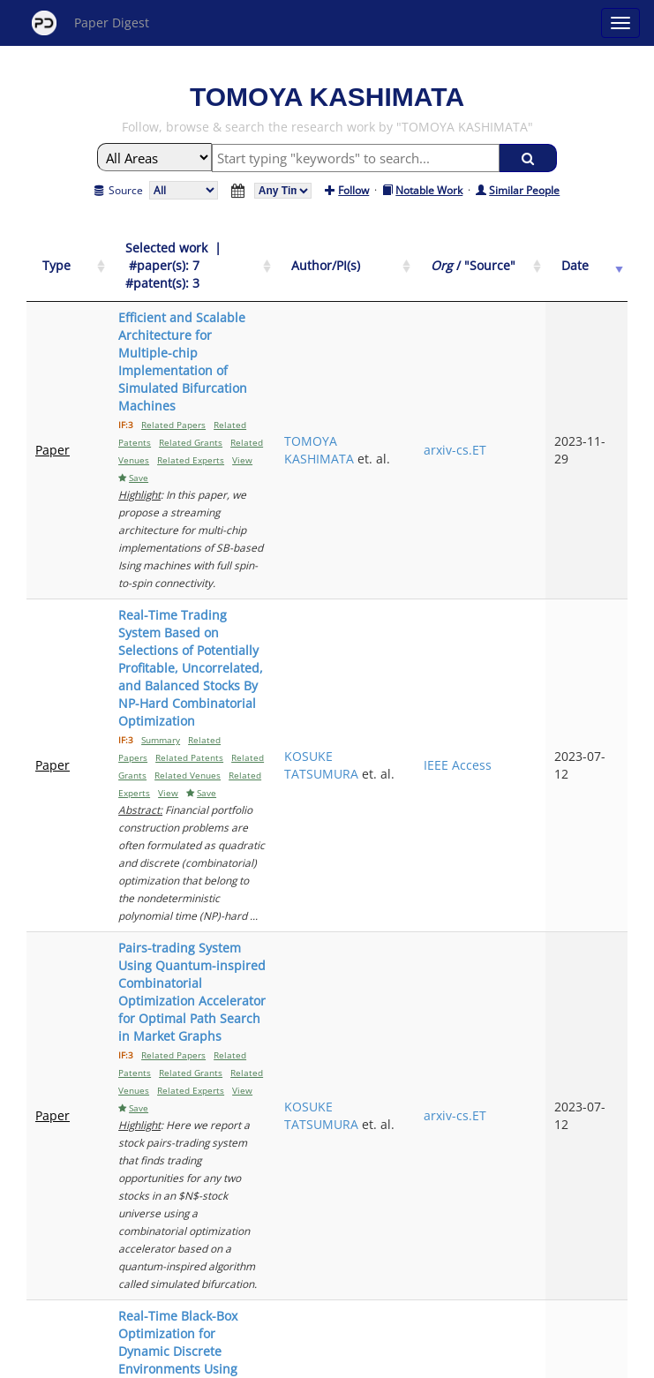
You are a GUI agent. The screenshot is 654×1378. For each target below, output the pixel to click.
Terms (334, 1361)
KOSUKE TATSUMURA (419, 526)
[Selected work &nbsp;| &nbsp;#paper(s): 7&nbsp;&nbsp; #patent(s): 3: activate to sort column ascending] (229, 257)
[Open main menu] (620, 23)
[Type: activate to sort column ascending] (56, 257)
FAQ (254, 1361)
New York (470, 1361)
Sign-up (291, 1361)
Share (417, 1361)
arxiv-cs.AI (513, 918)
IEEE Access (517, 535)
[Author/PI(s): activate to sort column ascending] (423, 257)
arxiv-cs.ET (514, 361)
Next (403, 1240)
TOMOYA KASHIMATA (417, 352)
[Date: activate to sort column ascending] (598, 257)
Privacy (377, 1361)
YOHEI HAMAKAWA (418, 1083)
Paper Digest (90, 23)
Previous (265, 1240)
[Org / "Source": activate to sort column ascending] (521, 257)
